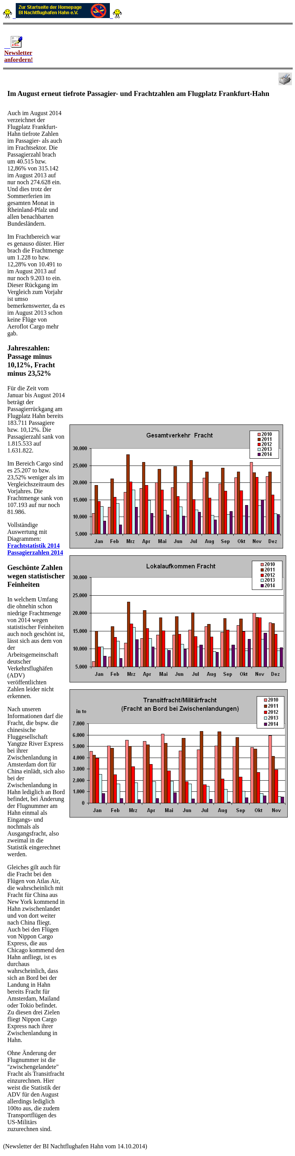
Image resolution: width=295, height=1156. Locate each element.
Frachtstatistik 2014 (33, 545)
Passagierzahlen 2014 (35, 552)
